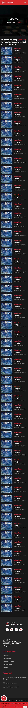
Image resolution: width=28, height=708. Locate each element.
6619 (16, 687)
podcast (13, 22)
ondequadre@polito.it (10, 683)
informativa (20, 706)
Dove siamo (7, 658)
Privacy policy (7, 664)
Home (8, 22)
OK (25, 706)
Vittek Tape (18, 49)
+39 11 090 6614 (10, 687)
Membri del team (8, 661)
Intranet (5, 667)
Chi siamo (6, 655)
